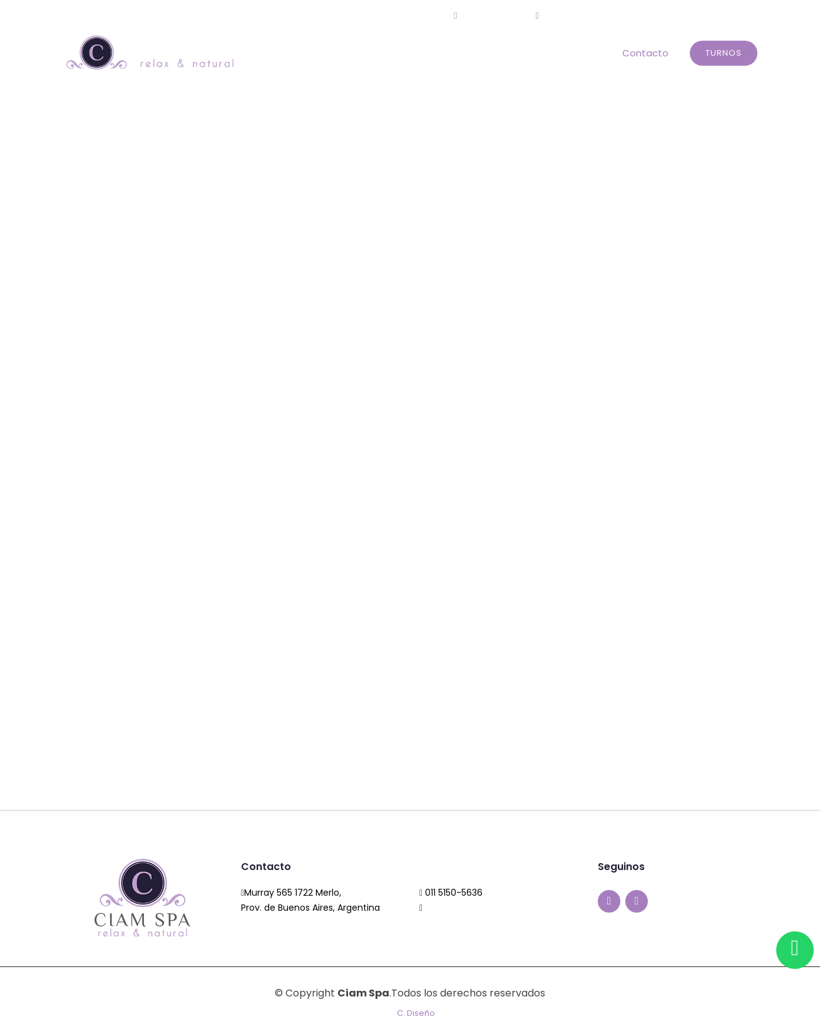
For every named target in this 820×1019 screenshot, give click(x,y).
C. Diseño (416, 1013)
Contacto (645, 52)
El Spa (450, 52)
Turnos (723, 53)
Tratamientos (572, 52)
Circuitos (502, 52)
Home (405, 52)
